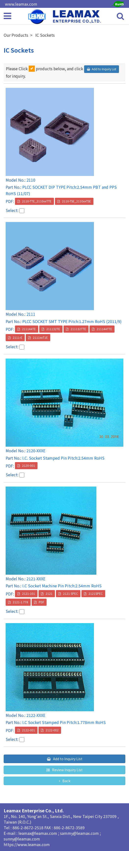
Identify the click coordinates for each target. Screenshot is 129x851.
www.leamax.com (21, 4)
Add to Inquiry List (104, 69)
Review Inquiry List (67, 769)
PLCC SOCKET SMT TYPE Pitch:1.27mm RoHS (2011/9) (72, 321)
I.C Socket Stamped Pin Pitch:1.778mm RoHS (64, 722)
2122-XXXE (35, 715)
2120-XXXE (35, 451)
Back (66, 780)
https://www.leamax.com (27, 844)
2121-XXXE (35, 579)
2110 (30, 180)
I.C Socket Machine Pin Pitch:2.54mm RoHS (62, 586)
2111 (30, 314)
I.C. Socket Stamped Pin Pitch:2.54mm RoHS (63, 458)
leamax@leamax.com (38, 833)
